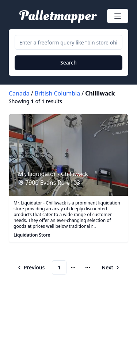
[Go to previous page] (31, 267)
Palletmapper (58, 16)
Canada (19, 93)
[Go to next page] (110, 267)
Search (68, 62)
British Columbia (57, 93)
